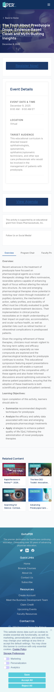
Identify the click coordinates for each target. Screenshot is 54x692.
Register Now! (27, 66)
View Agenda (27, 202)
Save (27, 674)
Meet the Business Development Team (27, 600)
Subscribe (26, 582)
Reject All (27, 685)
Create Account (27, 595)
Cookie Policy (19, 649)
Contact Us (27, 577)
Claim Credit (27, 604)
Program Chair (28, 253)
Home (27, 563)
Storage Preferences (14, 653)
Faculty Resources (27, 613)
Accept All (27, 680)
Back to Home (10, 18)
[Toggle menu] (49, 5)
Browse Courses (27, 568)
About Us (27, 572)
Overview (9, 253)
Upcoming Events (27, 609)
